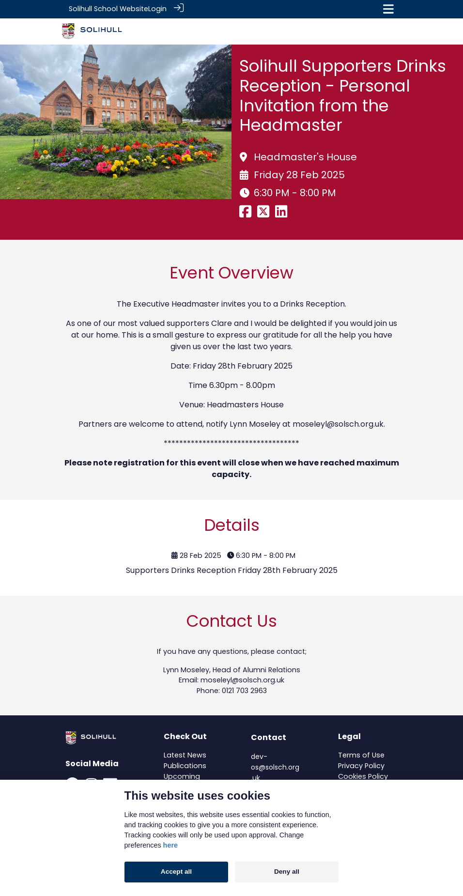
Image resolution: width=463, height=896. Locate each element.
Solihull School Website (108, 9)
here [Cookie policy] (170, 845)
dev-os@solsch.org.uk (275, 766)
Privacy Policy (361, 765)
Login (157, 9)
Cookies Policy (363, 775)
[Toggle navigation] (388, 8)
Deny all (286, 871)
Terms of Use (361, 754)
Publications (185, 765)
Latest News (185, 754)
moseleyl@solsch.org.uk (338, 423)
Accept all (176, 871)
